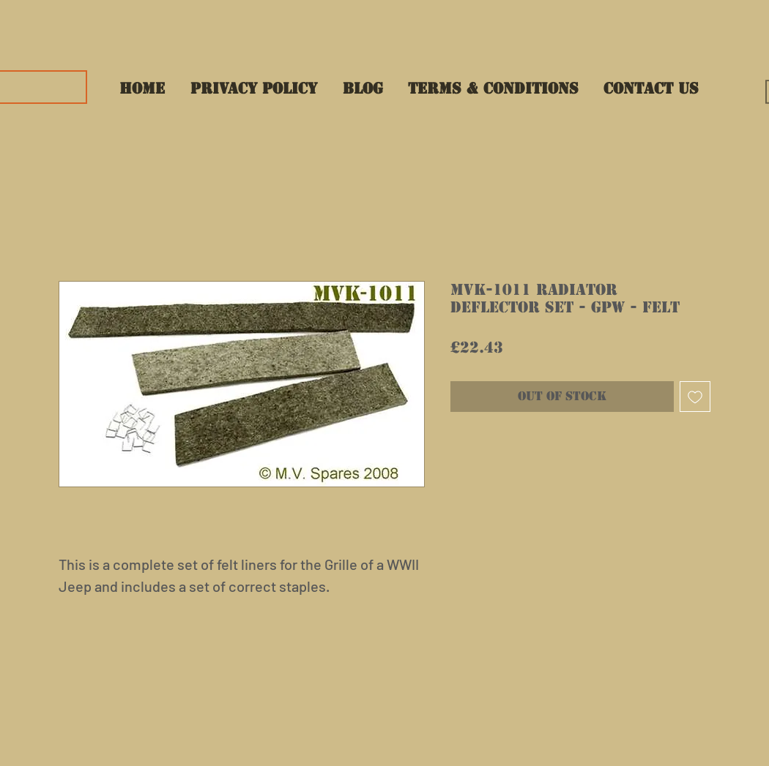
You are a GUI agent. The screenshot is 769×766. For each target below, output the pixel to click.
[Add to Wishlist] (695, 396)
